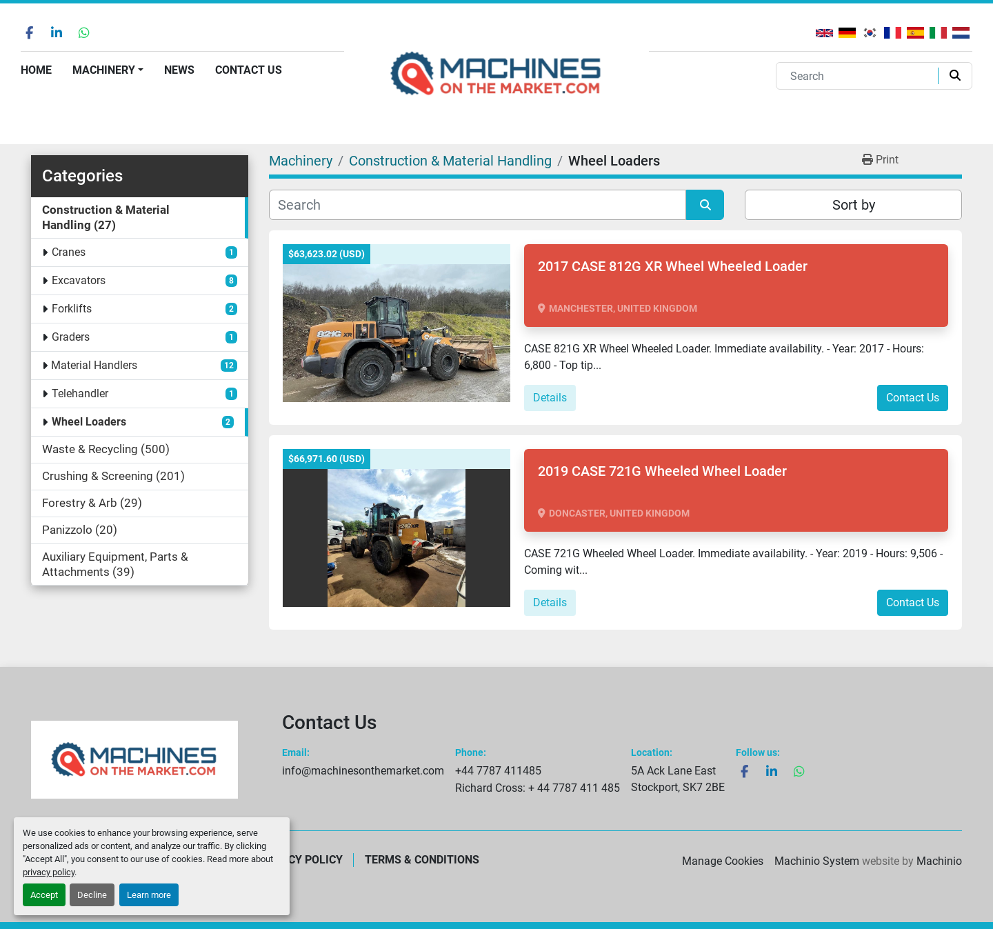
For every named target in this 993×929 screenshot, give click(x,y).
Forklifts (72, 308)
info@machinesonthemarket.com (363, 770)
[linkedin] (56, 32)
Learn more (149, 895)
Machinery (103, 70)
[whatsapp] (84, 32)
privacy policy (48, 872)
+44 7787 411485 (498, 770)
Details (550, 397)
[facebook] (29, 32)
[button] (107, 70)
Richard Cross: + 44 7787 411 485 (537, 788)
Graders (71, 336)
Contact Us (248, 70)
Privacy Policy (300, 859)
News (179, 70)
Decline (92, 895)
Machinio (939, 861)
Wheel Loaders (89, 421)
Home (36, 70)
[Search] (860, 76)
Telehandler (80, 393)
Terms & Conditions (422, 859)
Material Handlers (94, 365)
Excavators (79, 280)
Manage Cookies (722, 861)
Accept (44, 895)
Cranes (69, 252)
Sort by (853, 205)
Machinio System (816, 861)
